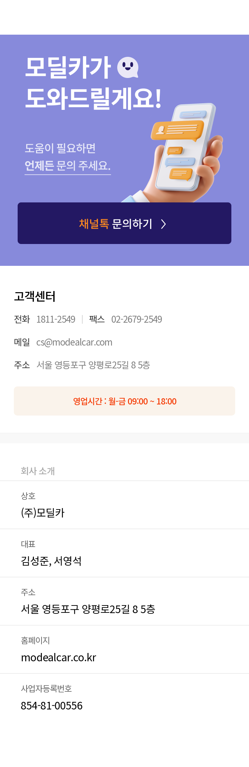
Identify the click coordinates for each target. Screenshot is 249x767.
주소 (22, 364)
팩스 (97, 318)
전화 (22, 318)
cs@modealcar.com (74, 341)
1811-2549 (55, 318)
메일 (22, 341)
